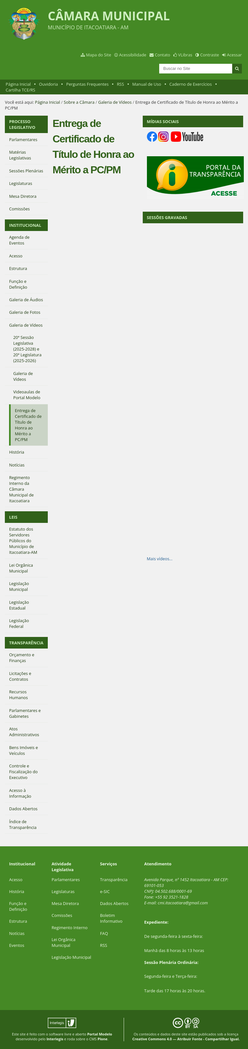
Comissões (62, 915)
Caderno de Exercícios (191, 84)
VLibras (185, 55)
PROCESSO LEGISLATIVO (22, 124)
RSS (120, 84)
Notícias (17, 933)
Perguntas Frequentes (87, 84)
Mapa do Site (98, 55)
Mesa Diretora (65, 903)
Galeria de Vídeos (115, 102)
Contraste (209, 55)
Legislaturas (63, 891)
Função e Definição (18, 906)
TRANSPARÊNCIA (26, 643)
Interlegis (54, 1038)
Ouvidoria (48, 84)
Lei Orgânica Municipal (64, 942)
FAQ (104, 933)
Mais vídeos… (160, 559)
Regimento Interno (70, 927)
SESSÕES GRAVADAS (167, 217)
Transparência (114, 879)
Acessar (234, 55)
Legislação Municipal (71, 957)
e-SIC (105, 891)
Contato (162, 55)
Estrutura (18, 921)
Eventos (16, 945)
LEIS (13, 517)
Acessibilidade (132, 55)
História (16, 891)
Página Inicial (18, 84)
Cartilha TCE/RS (21, 90)
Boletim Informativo (111, 918)
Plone (103, 1038)
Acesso (15, 879)
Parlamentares (66, 879)
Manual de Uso (146, 84)
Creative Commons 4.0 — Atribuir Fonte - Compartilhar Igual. (186, 1038)
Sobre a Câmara (79, 102)
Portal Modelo (99, 1034)
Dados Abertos (114, 903)
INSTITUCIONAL (25, 225)
